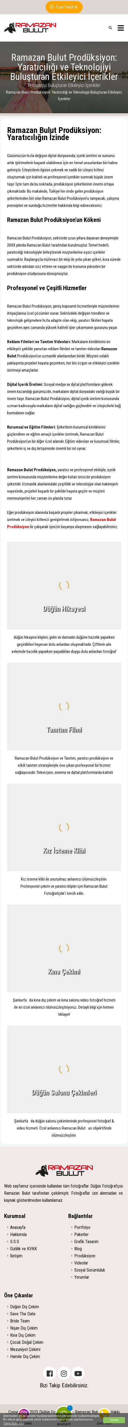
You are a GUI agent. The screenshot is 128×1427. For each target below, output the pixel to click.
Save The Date (22, 1313)
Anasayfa (17, 1227)
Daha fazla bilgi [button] (14, 1423)
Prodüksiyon (84, 1255)
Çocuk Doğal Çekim (26, 1342)
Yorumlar (81, 1277)
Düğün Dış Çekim (24, 1306)
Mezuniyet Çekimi (25, 1349)
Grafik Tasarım (86, 1241)
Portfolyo (82, 1227)
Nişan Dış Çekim (24, 1328)
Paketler (81, 1234)
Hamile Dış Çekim (25, 1356)
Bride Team (20, 1321)
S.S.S (14, 1241)
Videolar (81, 1263)
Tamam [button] (114, 1420)
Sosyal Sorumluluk (89, 1270)
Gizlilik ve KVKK (23, 1248)
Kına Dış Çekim (22, 1335)
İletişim (16, 1255)
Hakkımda (18, 1234)
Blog (78, 1248)
